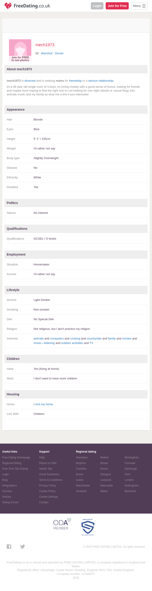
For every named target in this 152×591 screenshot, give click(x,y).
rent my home (44, 404)
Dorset (59, 53)
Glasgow (105, 474)
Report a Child (47, 463)
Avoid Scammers (49, 474)
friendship (75, 80)
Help (42, 457)
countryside (94, 338)
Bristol (104, 463)
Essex (79, 474)
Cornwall (130, 463)
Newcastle (106, 485)
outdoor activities (72, 343)
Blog (5, 480)
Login (97, 6)
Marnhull (46, 53)
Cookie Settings (48, 496)
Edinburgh (131, 468)
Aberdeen (82, 457)
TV (91, 343)
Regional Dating (11, 463)
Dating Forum (10, 502)
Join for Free (117, 6)
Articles (6, 496)
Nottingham (131, 485)
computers (57, 338)
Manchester (83, 485)
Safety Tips (45, 468)
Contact (43, 502)
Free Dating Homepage (16, 457)
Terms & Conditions (50, 480)
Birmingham (132, 457)
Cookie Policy (47, 491)
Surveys (7, 491)
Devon (104, 468)
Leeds (79, 480)
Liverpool (105, 480)
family (112, 338)
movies (126, 338)
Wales (104, 491)
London (129, 480)
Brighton (81, 463)
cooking (75, 338)
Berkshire (130, 491)
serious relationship (100, 80)
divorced (30, 80)
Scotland (81, 491)
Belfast (104, 457)
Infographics (9, 485)
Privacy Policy (47, 485)
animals (39, 338)
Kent (127, 474)
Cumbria (81, 468)
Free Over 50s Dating (15, 468)
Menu (137, 6)
